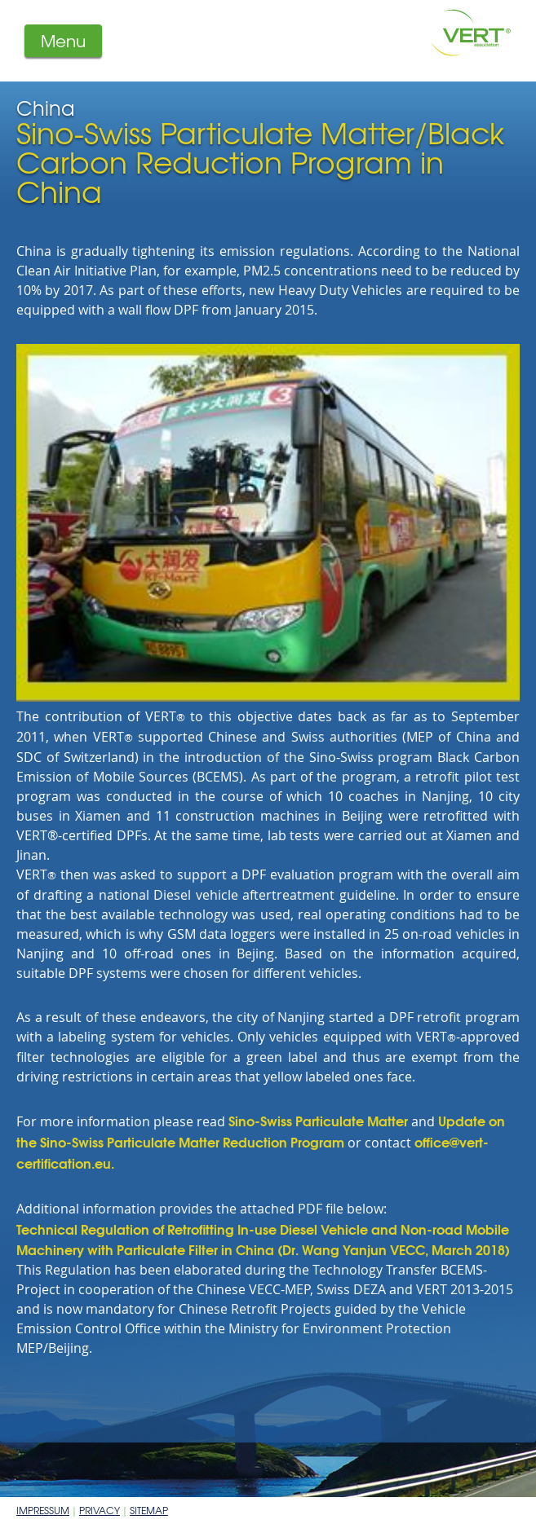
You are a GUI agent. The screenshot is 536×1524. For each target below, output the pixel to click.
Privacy (99, 1510)
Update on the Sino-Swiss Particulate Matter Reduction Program (260, 1131)
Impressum (42, 1510)
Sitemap (149, 1510)
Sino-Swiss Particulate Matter (318, 1120)
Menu (63, 40)
